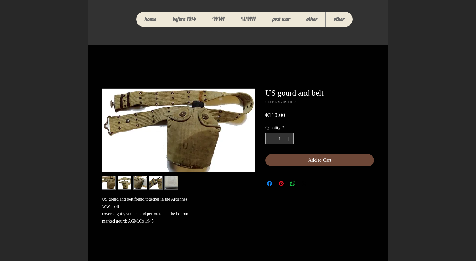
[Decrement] (270, 138)
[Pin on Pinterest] (281, 183)
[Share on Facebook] (269, 183)
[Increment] (289, 138)
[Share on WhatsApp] (292, 183)
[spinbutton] (279, 138)
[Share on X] (304, 183)
